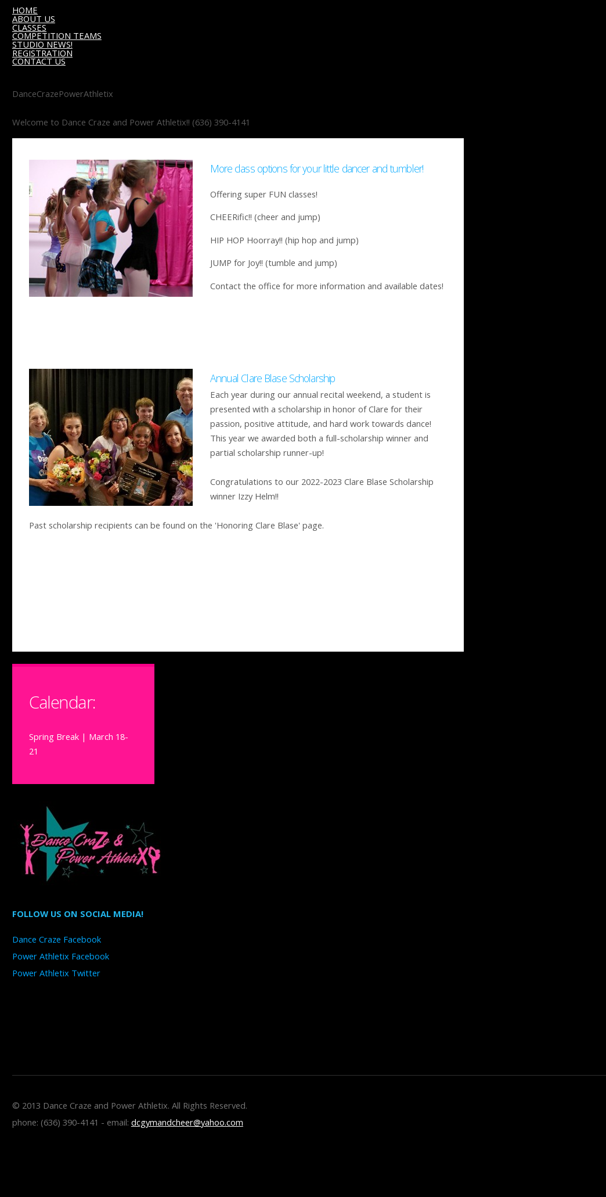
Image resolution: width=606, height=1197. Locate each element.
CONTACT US (39, 61)
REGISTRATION (42, 53)
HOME (25, 10)
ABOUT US (33, 18)
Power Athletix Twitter (56, 973)
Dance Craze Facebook (56, 939)
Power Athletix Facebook (60, 956)
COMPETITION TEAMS (57, 35)
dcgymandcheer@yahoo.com (187, 1122)
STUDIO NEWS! (42, 44)
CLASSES (29, 27)
